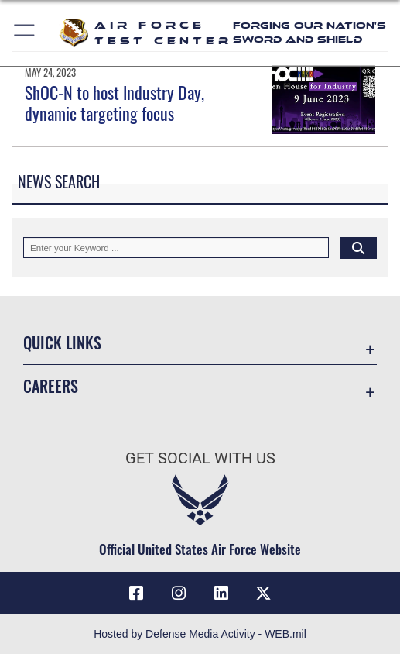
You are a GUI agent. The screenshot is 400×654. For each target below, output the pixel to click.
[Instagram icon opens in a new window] (178, 593)
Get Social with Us (200, 458)
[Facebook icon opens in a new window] (136, 593)
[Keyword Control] (176, 247)
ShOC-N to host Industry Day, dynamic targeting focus (114, 102)
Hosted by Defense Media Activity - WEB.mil (200, 634)
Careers (50, 386)
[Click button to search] (358, 247)
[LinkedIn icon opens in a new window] (221, 593)
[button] (25, 33)
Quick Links (62, 342)
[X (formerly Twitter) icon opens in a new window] (263, 593)
